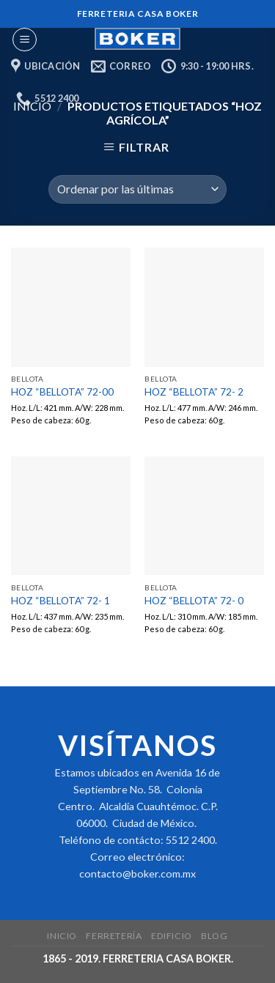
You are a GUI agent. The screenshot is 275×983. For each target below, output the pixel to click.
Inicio (62, 935)
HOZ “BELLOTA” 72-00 (62, 392)
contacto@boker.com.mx (137, 873)
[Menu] (24, 39)
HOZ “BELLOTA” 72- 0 (193, 601)
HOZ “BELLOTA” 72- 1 (60, 601)
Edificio (171, 935)
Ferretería (114, 935)
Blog (214, 935)
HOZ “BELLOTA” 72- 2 (193, 392)
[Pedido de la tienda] (137, 189)
